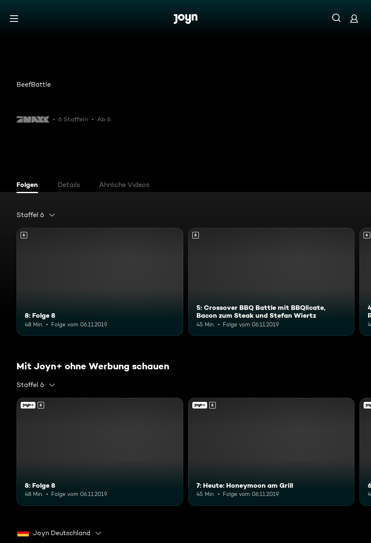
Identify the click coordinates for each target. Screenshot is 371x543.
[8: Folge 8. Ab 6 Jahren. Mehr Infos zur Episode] (100, 282)
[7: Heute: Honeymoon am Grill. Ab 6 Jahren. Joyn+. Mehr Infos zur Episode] (271, 452)
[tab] (29, 185)
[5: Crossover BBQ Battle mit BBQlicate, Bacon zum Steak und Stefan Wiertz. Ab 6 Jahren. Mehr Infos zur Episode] (271, 282)
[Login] (354, 18)
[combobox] (36, 215)
